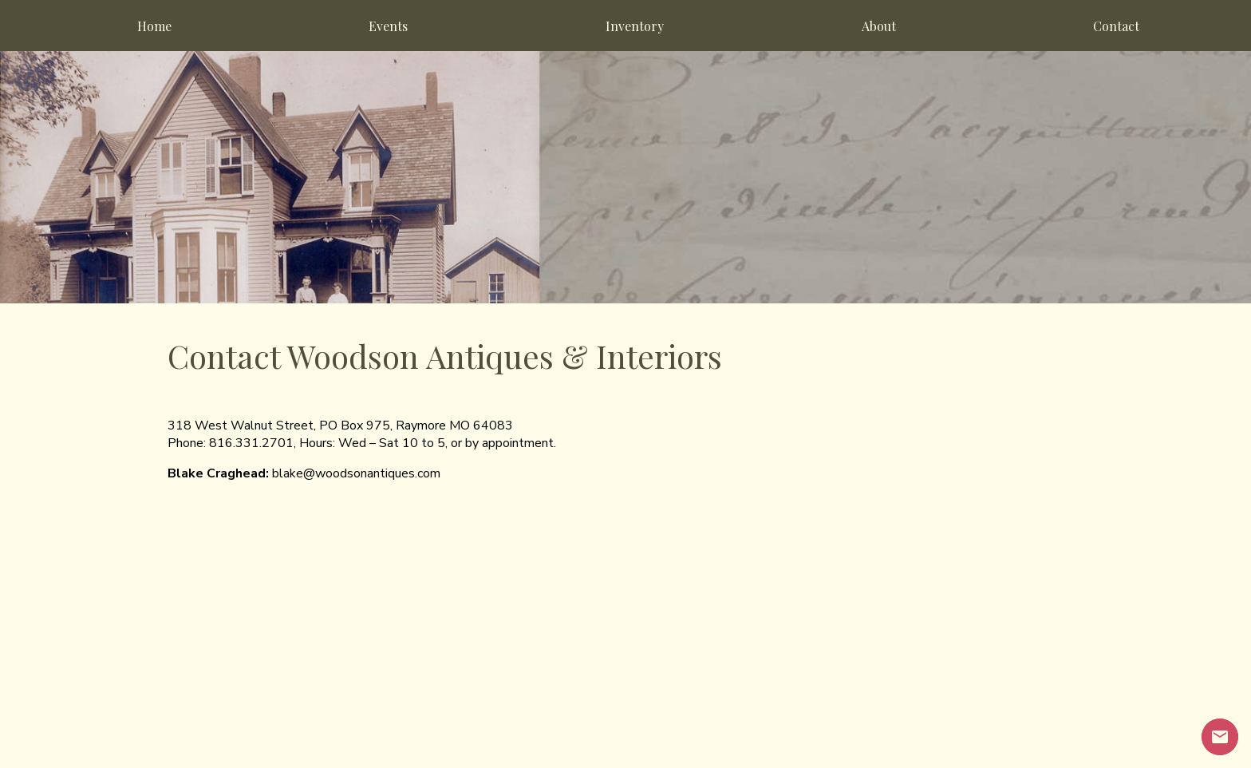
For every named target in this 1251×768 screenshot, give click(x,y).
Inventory (635, 26)
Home (154, 26)
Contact (1116, 26)
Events (388, 26)
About (879, 26)
